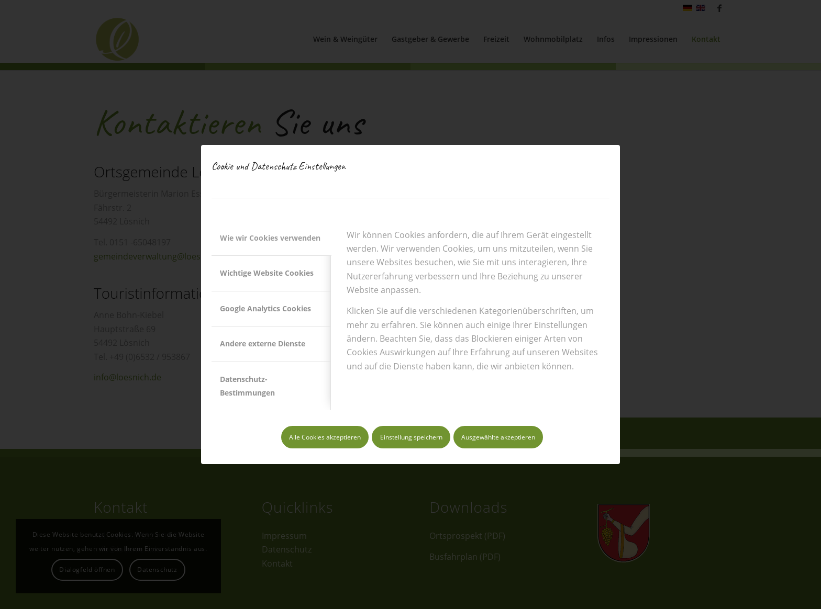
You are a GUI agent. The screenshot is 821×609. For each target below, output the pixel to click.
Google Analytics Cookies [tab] (265, 308)
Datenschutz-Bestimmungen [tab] (247, 386)
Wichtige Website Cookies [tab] (267, 273)
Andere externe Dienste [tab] (262, 343)
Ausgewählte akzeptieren (498, 437)
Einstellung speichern (411, 437)
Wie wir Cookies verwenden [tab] (270, 238)
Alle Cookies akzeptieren (325, 437)
